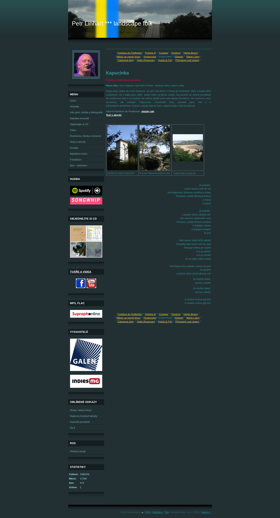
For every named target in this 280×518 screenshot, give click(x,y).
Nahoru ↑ (206, 512)
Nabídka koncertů (79, 118)
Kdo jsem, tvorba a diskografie (86, 112)
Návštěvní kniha (78, 153)
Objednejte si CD (79, 124)
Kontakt (74, 147)
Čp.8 (72, 427)
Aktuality (74, 106)
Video (73, 130)
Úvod (73, 100)
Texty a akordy (78, 141)
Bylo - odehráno (78, 165)
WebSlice (157, 512)
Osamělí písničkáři (80, 421)
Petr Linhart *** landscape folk (112, 23)
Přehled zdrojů (78, 451)
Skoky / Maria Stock (80, 410)
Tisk (167, 512)
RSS (147, 512)
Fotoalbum (75, 159)
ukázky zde (147, 111)
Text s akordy (114, 115)
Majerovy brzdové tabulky (83, 416)
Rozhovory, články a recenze (85, 136)
